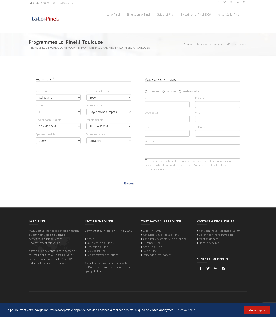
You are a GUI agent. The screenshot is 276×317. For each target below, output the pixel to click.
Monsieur (152, 91)
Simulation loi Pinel (138, 14)
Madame (169, 91)
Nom (147, 98)
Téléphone (201, 127)
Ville (197, 113)
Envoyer (129, 184)
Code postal (151, 113)
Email (148, 127)
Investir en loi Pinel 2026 (196, 14)
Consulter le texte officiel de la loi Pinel (165, 238)
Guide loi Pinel (165, 14)
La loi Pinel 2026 (152, 230)
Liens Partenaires (209, 242)
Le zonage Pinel (152, 242)
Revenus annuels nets (48, 120)
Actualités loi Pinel (229, 14)
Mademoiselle (189, 91)
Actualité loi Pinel (153, 246)
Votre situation (44, 91)
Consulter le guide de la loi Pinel (161, 234)
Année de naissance (98, 91)
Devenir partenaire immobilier (216, 234)
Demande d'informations (157, 254)
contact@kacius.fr (62, 3)
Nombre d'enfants (46, 106)
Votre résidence (95, 134)
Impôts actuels (94, 120)
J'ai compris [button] (257, 310)
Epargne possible (45, 134)
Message (150, 141)
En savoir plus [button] (185, 310)
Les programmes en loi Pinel (103, 254)
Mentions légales (208, 238)
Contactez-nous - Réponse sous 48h (219, 230)
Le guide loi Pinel (96, 250)
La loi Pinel (113, 14)
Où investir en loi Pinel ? (100, 242)
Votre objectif (94, 106)
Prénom (200, 98)
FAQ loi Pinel (150, 250)
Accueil (188, 44)
